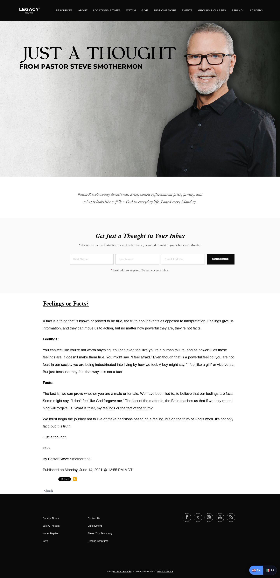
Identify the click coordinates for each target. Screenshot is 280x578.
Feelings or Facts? (66, 303)
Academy (256, 10)
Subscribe (220, 259)
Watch (131, 10)
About (83, 10)
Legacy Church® (122, 572)
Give (145, 10)
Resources (64, 10)
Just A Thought (51, 525)
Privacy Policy (165, 572)
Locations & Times (107, 10)
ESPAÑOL (238, 10)
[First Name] (92, 259)
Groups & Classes (212, 10)
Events (187, 10)
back (49, 490)
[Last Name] (137, 259)
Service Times (51, 518)
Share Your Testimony (100, 533)
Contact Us (94, 518)
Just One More (165, 10)
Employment (95, 525)
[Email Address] (183, 259)
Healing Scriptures (98, 540)
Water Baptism (51, 533)
